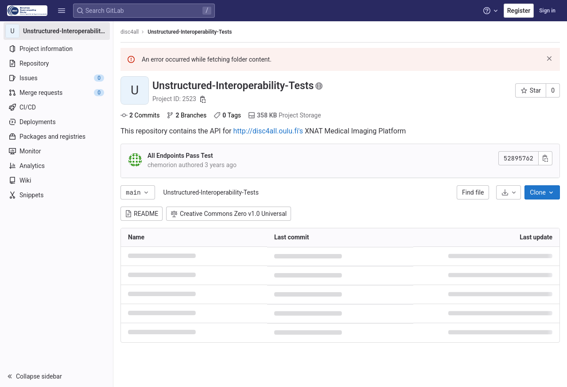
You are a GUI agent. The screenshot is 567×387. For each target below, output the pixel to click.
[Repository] (56, 63)
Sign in (547, 11)
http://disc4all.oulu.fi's (268, 131)
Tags (227, 115)
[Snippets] (56, 195)
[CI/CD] (56, 107)
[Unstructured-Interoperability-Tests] (57, 31)
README (141, 213)
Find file (473, 192)
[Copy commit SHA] (545, 158)
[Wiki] (56, 180)
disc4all (129, 32)
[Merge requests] (56, 93)
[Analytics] (56, 166)
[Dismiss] (549, 58)
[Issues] (56, 78)
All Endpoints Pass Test (180, 155)
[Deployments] (56, 122)
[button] (61, 11)
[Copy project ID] (203, 99)
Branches (186, 115)
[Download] (508, 192)
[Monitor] (56, 151)
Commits (139, 115)
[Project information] (56, 49)
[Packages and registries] (56, 136)
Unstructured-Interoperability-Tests (211, 192)
